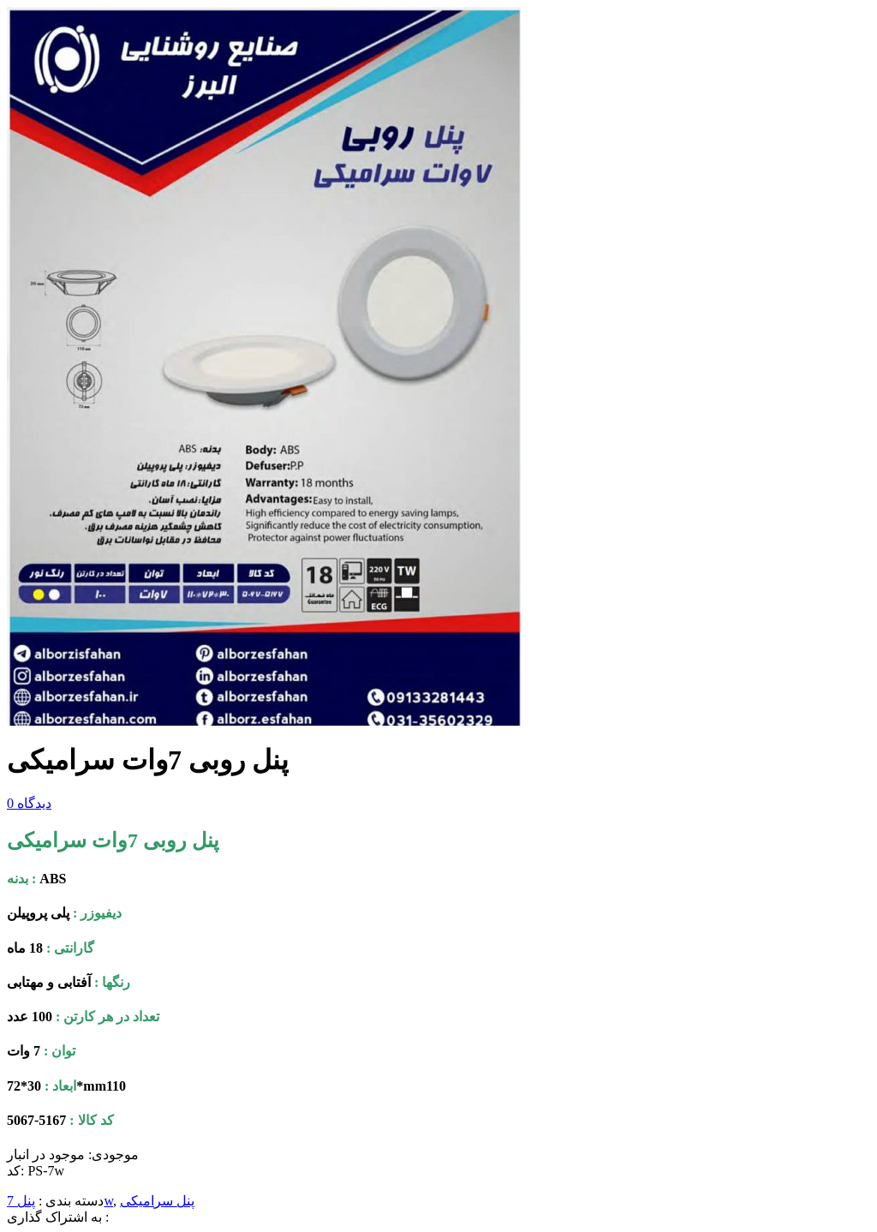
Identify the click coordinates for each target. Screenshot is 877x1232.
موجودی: (113, 1154)
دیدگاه (29, 803)
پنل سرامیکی (157, 1200)
